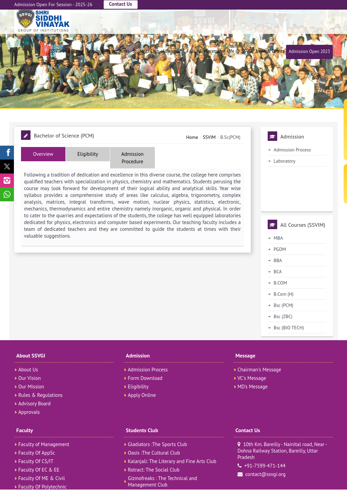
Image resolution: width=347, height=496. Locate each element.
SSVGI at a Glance (67, 51)
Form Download (145, 378)
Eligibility (138, 386)
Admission (138, 355)
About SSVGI (30, 355)
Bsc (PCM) (283, 305)
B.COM (280, 283)
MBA (278, 238)
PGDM (280, 249)
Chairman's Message (259, 369)
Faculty (194, 51)
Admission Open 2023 (309, 51)
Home (192, 137)
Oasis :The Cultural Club (154, 452)
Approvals (29, 412)
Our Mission (31, 386)
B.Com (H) (284, 294)
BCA (278, 272)
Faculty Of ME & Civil (41, 478)
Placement (214, 51)
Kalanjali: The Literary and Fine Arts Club (172, 461)
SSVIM (209, 137)
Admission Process (292, 150)
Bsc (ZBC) (283, 316)
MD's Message (253, 386)
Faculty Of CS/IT (36, 461)
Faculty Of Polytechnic (42, 486)
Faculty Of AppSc (36, 452)
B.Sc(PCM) (230, 137)
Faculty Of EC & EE (38, 469)
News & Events (270, 51)
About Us (28, 369)
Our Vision (29, 378)
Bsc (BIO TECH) (289, 328)
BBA (278, 260)
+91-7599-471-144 (262, 465)
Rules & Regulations (40, 395)
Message (246, 355)
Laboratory (284, 161)
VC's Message (252, 378)
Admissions (173, 51)
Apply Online (142, 395)
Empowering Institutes (108, 51)
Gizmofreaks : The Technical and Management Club (162, 481)
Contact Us (120, 4)
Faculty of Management (43, 444)
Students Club (145, 51)
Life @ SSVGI (239, 51)
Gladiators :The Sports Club (157, 444)
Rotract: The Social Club (153, 469)
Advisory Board (34, 403)
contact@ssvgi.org (262, 474)
